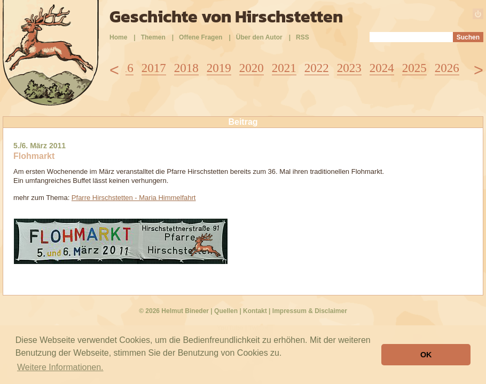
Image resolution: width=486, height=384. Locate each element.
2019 (219, 68)
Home (118, 37)
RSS (302, 37)
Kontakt (255, 311)
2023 (349, 68)
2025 (414, 68)
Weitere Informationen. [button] (60, 367)
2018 (186, 68)
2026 (447, 68)
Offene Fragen (200, 37)
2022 (316, 68)
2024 (382, 68)
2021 (284, 68)
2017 (154, 68)
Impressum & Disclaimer (309, 311)
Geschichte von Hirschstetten (226, 16)
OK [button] (426, 354)
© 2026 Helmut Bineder (174, 311)
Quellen (226, 311)
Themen (153, 37)
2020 (251, 68)
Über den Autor (259, 37)
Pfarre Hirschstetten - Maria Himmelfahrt (134, 198)
